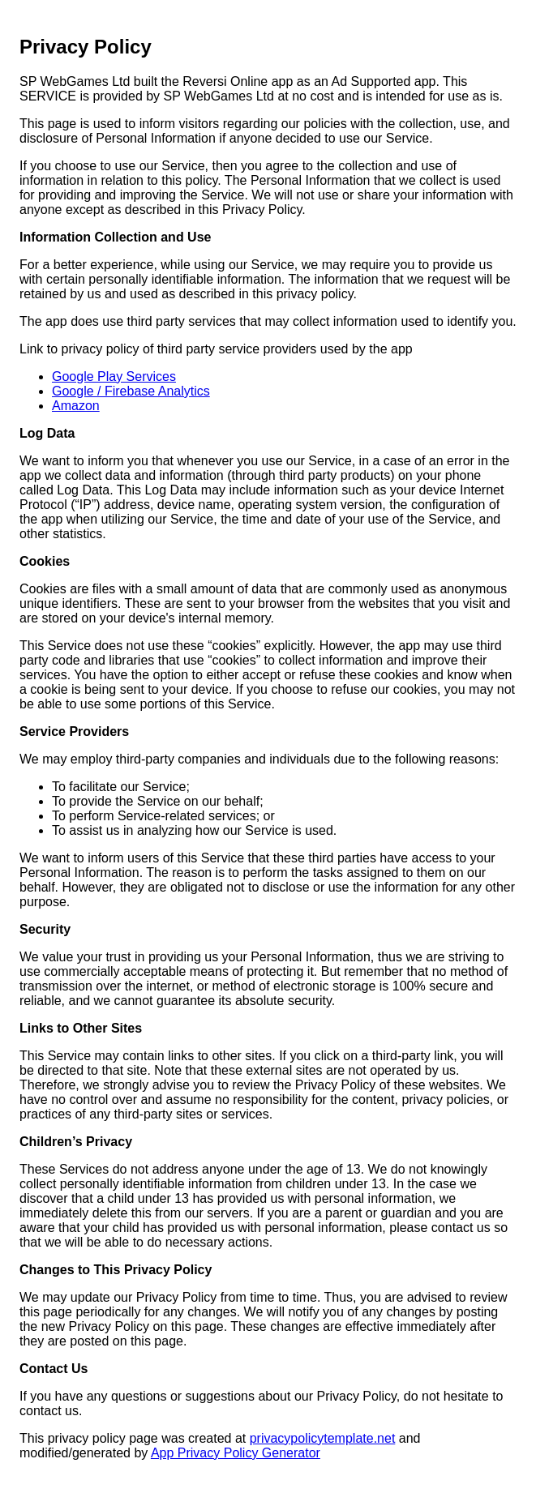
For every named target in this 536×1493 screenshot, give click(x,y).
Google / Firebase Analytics (131, 391)
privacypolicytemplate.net (323, 1438)
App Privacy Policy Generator (235, 1453)
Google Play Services (114, 376)
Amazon (76, 406)
